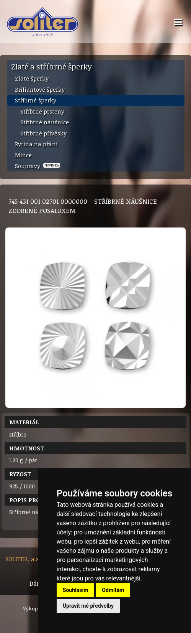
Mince (23, 155)
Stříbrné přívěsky (43, 133)
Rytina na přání (36, 144)
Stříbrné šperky (35, 100)
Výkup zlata (37, 608)
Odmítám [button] (113, 590)
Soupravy (37, 166)
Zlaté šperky (32, 78)
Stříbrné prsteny (42, 111)
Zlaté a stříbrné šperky (51, 66)
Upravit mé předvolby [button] (88, 606)
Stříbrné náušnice (44, 122)
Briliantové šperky (40, 89)
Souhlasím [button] (75, 590)
